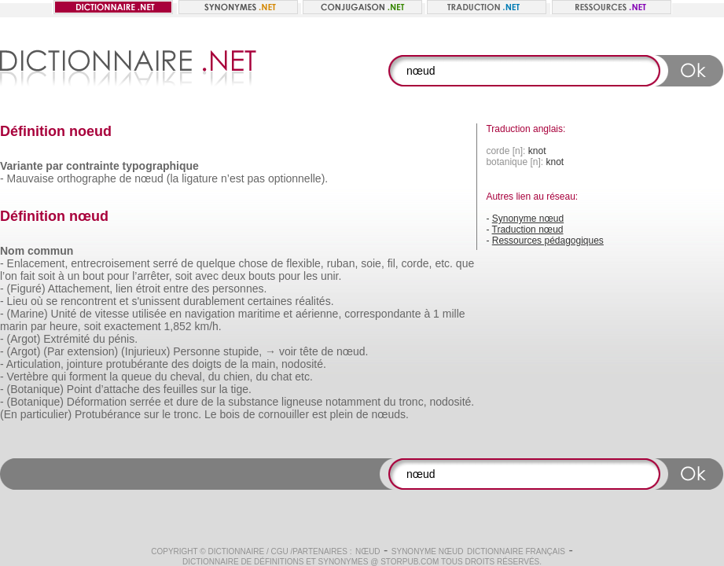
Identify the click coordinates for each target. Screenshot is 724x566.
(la (173, 178)
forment (87, 376)
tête (309, 351)
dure (187, 401)
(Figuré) (26, 288)
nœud (149, 178)
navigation (210, 313)
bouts (261, 276)
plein (342, 414)
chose (253, 263)
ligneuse (301, 401)
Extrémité (66, 339)
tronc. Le (195, 414)
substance (253, 401)
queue (136, 376)
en (176, 313)
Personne (196, 351)
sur (207, 389)
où (37, 301)
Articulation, (35, 364)
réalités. (315, 301)
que (465, 263)
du (99, 339)
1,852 (178, 326)
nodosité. (303, 364)
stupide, (242, 351)
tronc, (413, 401)
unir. (331, 276)
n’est (232, 178)
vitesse (112, 313)
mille (454, 313)
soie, (372, 263)
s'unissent (155, 301)
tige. (240, 389)
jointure (85, 364)
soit (46, 276)
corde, (417, 263)
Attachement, (80, 288)
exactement (132, 326)
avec (207, 276)
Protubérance (108, 414)
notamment (352, 401)
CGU (279, 551)
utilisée (149, 313)
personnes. (239, 288)
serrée (145, 401)
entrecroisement (110, 263)
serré (165, 263)
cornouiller (283, 414)
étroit (148, 288)
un (74, 276)
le (166, 414)
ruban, (342, 263)
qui (58, 376)
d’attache (117, 389)
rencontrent (88, 301)
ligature (200, 178)
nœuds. (389, 414)
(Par (53, 351)
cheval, (187, 376)
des (201, 288)
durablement (213, 301)
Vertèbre (28, 376)
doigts (206, 364)
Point (79, 389)
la (244, 364)
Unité (64, 313)
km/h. (208, 326)
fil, (393, 263)
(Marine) (27, 313)
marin (14, 326)
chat (281, 376)
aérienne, (318, 313)
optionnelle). (298, 178)
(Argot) (24, 339)
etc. (444, 263)
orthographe (86, 178)
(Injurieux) (145, 351)
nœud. (352, 351)
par (38, 326)
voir (288, 351)
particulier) (46, 414)
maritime (259, 313)
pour (118, 276)
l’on (8, 276)
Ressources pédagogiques (548, 240)
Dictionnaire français (516, 551)
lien (124, 288)
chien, (237, 376)
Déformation (97, 401)
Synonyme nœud (528, 218)
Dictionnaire (236, 551)
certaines (270, 301)
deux (233, 276)
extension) (93, 351)
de (125, 178)
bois (229, 414)
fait (27, 276)
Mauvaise (30, 178)
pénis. (123, 339)
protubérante (137, 364)
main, (265, 364)
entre (176, 288)
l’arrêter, (152, 276)
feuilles (181, 389)
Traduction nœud (528, 229)
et (124, 301)
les (310, 276)
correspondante (382, 313)
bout (93, 276)
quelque (216, 263)
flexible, (304, 263)
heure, (65, 326)
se (51, 301)
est (319, 414)
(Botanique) (35, 389)
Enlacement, (37, 263)
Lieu (17, 301)
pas (256, 178)
